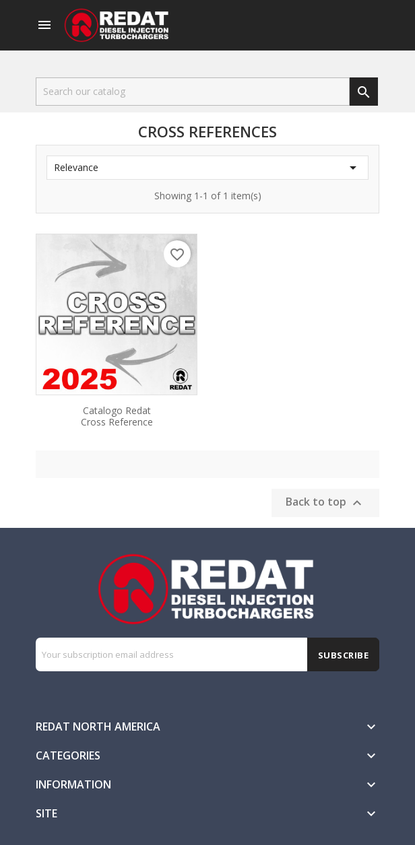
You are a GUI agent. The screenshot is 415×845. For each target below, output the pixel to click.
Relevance (207, 168)
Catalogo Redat (116, 415)
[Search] (193, 91)
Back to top (325, 503)
